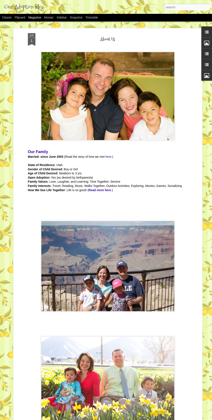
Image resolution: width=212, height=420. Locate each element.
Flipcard (20, 17)
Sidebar (62, 17)
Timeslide (91, 17)
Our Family (38, 103)
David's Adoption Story (80, 403)
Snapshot (76, 17)
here (108, 107)
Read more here (100, 141)
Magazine (34, 17)
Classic (7, 17)
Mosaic (48, 17)
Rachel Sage (72, 355)
